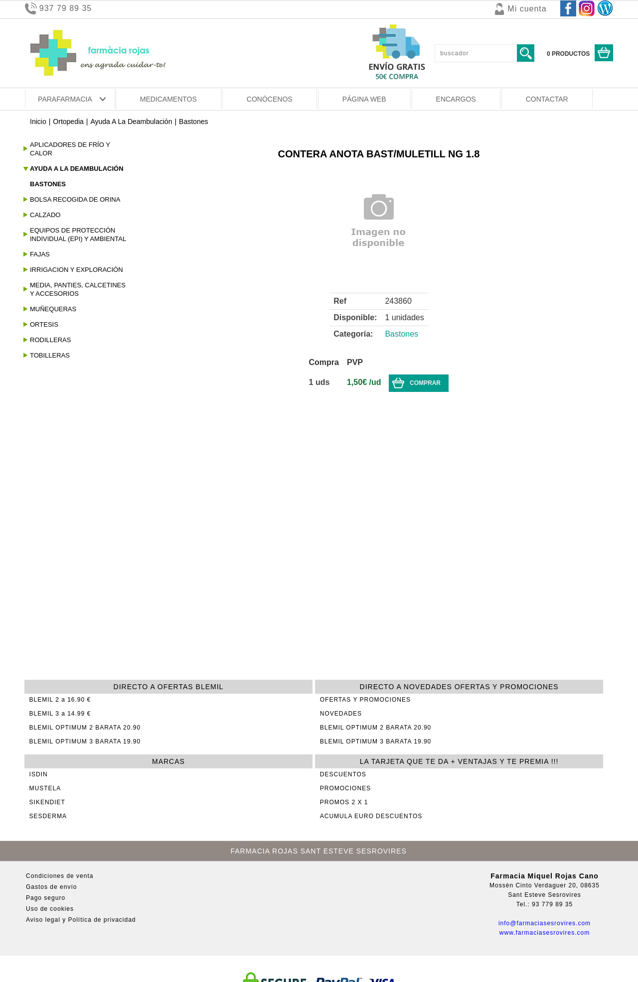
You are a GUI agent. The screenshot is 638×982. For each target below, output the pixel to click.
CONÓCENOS (270, 99)
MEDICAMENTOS (168, 99)
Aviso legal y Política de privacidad (81, 919)
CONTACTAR (547, 99)
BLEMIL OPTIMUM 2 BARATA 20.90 (85, 727)
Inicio (38, 121)
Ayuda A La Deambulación (131, 121)
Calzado (45, 215)
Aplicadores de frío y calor (70, 149)
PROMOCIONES (345, 788)
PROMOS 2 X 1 (344, 802)
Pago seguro (45, 897)
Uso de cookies (50, 908)
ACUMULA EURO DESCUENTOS (371, 816)
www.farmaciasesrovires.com (544, 932)
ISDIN (38, 774)
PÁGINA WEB (364, 99)
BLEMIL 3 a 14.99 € (60, 713)
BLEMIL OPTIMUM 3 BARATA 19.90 (85, 741)
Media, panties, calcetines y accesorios (78, 289)
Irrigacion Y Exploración (76, 269)
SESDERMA (48, 816)
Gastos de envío (51, 886)
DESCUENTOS (343, 774)
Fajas (40, 254)
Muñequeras (53, 309)
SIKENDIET (47, 802)
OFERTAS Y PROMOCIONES (365, 699)
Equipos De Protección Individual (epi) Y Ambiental (78, 235)
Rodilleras (50, 340)
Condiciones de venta (59, 875)
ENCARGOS (456, 99)
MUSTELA (45, 788)
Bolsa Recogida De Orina (75, 199)
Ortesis (44, 324)
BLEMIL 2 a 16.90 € (60, 699)
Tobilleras (50, 355)
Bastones (193, 121)
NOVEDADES (341, 713)
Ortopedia (68, 121)
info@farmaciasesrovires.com (544, 923)
